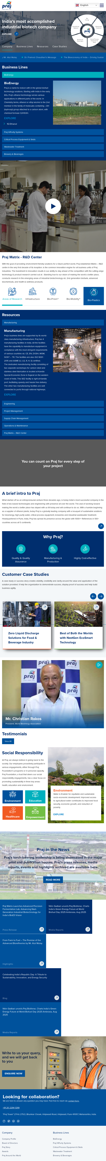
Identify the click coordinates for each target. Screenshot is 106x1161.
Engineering (7, 1113)
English (82, 5)
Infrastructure (33, 294)
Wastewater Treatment (62, 1087)
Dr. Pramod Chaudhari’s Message (44, 57)
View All (8, 741)
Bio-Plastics (94, 294)
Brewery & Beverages (62, 1091)
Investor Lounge (60, 1113)
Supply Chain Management (13, 1121)
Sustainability (58, 1129)
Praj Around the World (11, 1091)
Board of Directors (10, 1078)
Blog (55, 1138)
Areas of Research (12, 294)
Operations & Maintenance (13, 1125)
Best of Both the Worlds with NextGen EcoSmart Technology (76, 637)
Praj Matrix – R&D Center (12, 1129)
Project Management (11, 1117)
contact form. (73, 1036)
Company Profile (9, 1074)
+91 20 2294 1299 (11, 1043)
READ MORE (53, 880)
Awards (5, 1087)
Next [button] (101, 596)
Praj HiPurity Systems (62, 1078)
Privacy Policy (8, 1156)
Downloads (58, 1117)
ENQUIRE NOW (13, 1009)
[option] (53, 26)
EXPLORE (7, 34)
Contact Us (57, 1142)
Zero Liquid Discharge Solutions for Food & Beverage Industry (23, 637)
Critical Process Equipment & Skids (68, 1082)
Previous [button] (93, 596)
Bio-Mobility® (73, 294)
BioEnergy (57, 1074)
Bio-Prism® (53, 294)
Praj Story (6, 1082)
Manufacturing (8, 1109)
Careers (56, 1125)
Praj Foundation (59, 1134)
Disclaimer (22, 1156)
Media (55, 1121)
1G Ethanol (12, 123)
